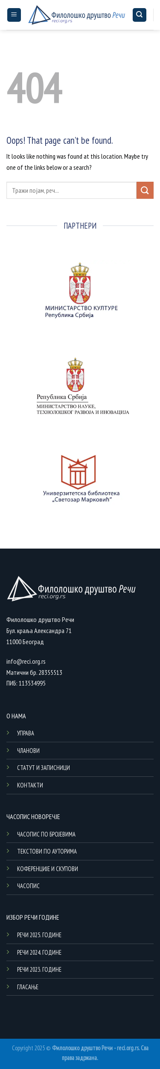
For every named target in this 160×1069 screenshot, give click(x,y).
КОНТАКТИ (30, 785)
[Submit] (145, 190)
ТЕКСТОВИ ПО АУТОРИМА (47, 851)
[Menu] (14, 15)
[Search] (139, 15)
